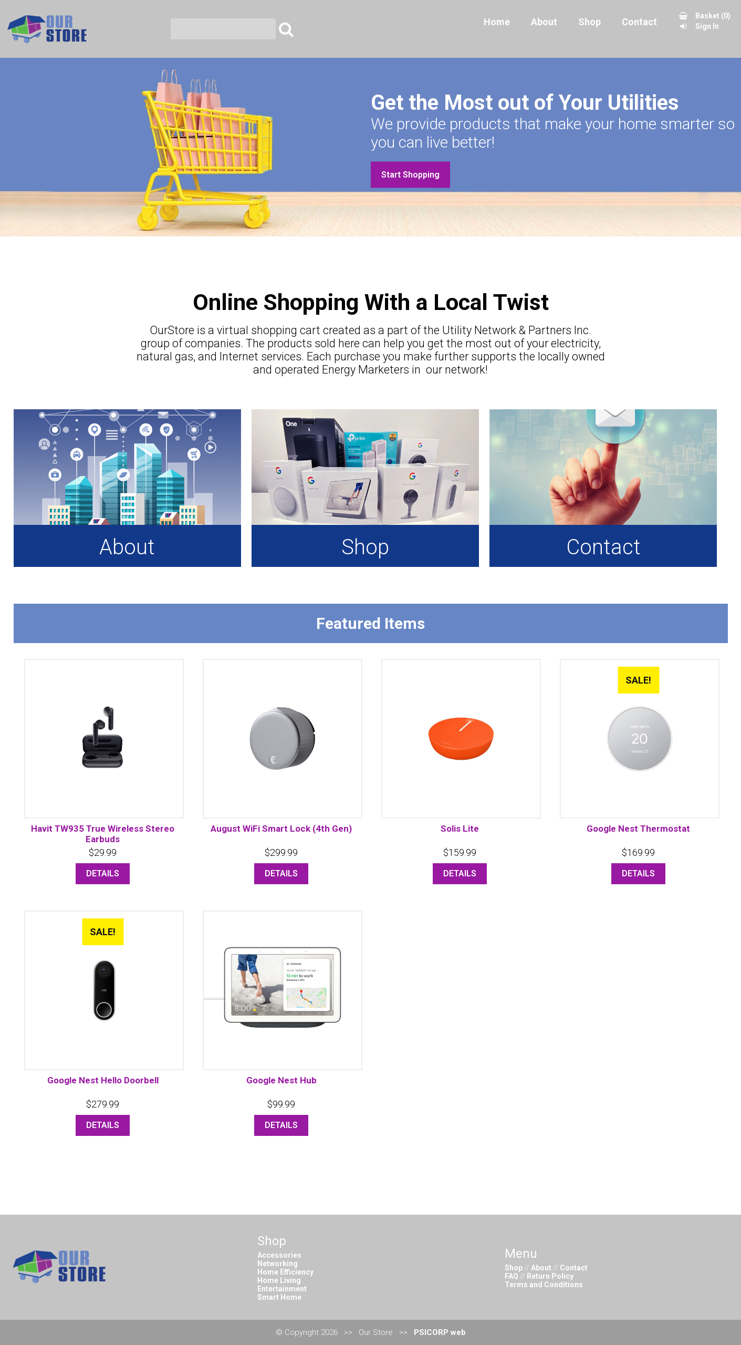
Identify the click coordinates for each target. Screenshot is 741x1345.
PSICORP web (440, 1332)
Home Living (279, 1280)
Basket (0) (704, 22)
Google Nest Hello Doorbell (103, 1080)
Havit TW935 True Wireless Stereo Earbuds (102, 833)
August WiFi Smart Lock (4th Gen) (281, 828)
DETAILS (102, 873)
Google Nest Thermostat (638, 828)
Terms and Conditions (544, 1284)
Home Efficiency (285, 1272)
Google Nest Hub (281, 1080)
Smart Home (279, 1297)
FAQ (511, 1276)
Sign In (698, 33)
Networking (277, 1263)
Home (497, 28)
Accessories (279, 1255)
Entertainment (282, 1289)
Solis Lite (460, 828)
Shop (589, 28)
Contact (639, 28)
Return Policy (550, 1276)
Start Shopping (410, 175)
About (544, 28)
